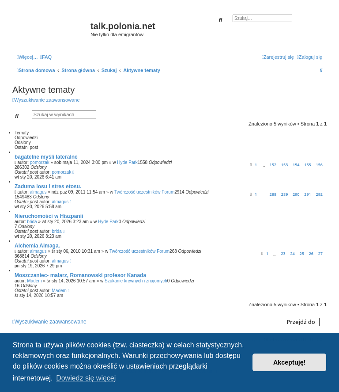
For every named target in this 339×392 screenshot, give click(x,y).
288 (273, 194)
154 (296, 164)
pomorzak (39, 162)
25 (302, 253)
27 (320, 253)
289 (284, 194)
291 (307, 194)
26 (311, 253)
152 (273, 164)
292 (319, 194)
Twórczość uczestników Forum (144, 192)
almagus (38, 192)
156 (319, 164)
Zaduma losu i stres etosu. (48, 186)
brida (32, 221)
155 (307, 164)
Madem (34, 280)
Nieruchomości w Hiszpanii (49, 216)
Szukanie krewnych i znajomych (136, 280)
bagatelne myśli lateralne (46, 157)
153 (284, 164)
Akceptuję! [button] (289, 362)
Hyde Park (127, 162)
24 (292, 253)
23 (283, 253)
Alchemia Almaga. (37, 246)
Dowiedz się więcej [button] (86, 378)
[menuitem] (46, 57)
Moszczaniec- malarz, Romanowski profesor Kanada (80, 275)
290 (296, 194)
